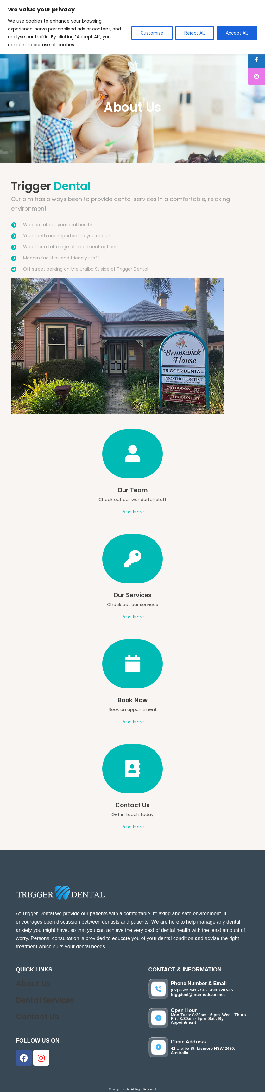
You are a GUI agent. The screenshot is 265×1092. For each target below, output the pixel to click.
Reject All (194, 33)
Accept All (237, 33)
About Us (33, 983)
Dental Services (45, 1000)
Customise (152, 33)
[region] (132, 27)
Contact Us (37, 1016)
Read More (132, 511)
